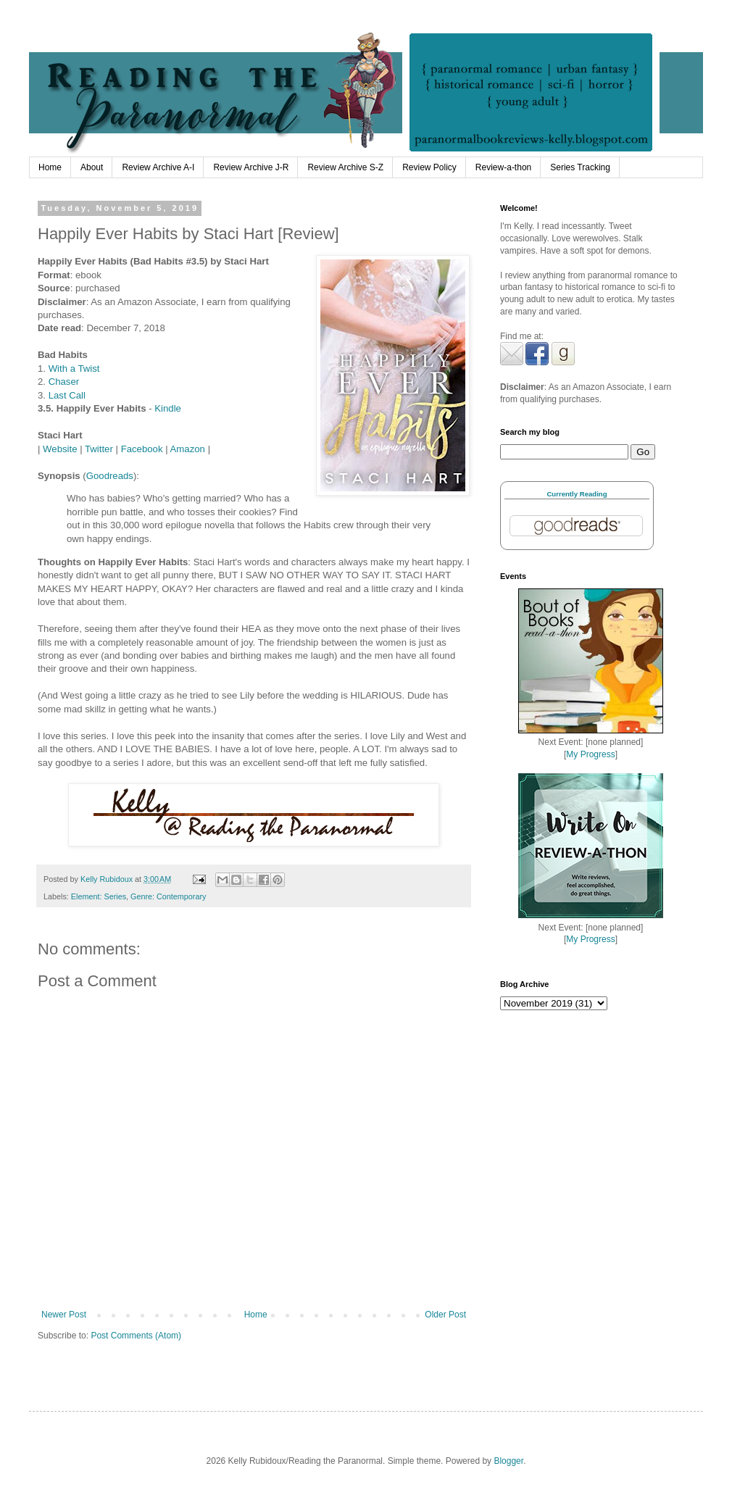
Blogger (508, 1461)
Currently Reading (576, 494)
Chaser (64, 381)
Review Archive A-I (158, 167)
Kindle (167, 408)
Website (60, 448)
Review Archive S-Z (345, 167)
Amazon (187, 448)
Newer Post (63, 1314)
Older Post (445, 1314)
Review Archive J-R (250, 167)
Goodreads (109, 475)
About (91, 167)
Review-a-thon (503, 167)
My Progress (590, 754)
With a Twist (76, 368)
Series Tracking (580, 167)
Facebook (142, 448)
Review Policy (429, 167)
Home (50, 167)
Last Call (67, 395)
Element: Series (98, 896)
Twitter (99, 448)
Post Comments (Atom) (136, 1335)
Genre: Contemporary (168, 896)
